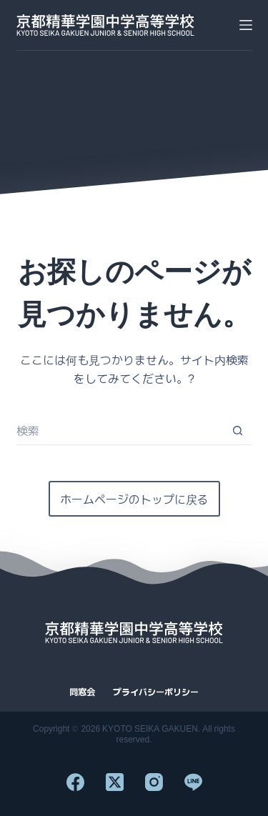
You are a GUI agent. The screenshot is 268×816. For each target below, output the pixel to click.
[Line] (193, 782)
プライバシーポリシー (156, 691)
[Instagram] (154, 782)
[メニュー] (245, 25)
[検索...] (120, 431)
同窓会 (82, 691)
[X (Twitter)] (115, 782)
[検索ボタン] (238, 431)
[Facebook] (75, 782)
